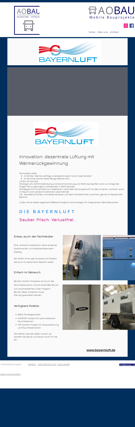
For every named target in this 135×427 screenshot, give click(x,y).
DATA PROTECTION (47, 364)
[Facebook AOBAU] (132, 26)
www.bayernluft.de (101, 350)
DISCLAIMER (63, 364)
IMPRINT (32, 364)
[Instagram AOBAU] (126, 26)
